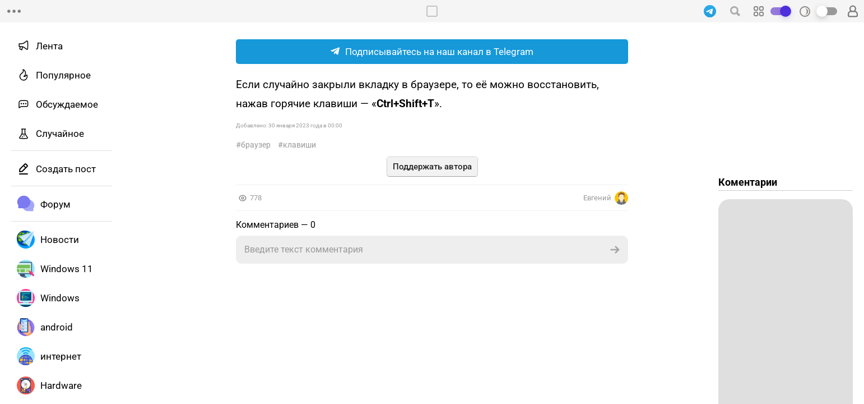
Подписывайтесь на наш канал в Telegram (432, 51)
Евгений (605, 198)
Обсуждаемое (67, 104)
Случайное (60, 133)
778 (256, 198)
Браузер (256, 144)
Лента (49, 46)
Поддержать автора (432, 167)
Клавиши (299, 144)
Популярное (63, 75)
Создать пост (66, 169)
